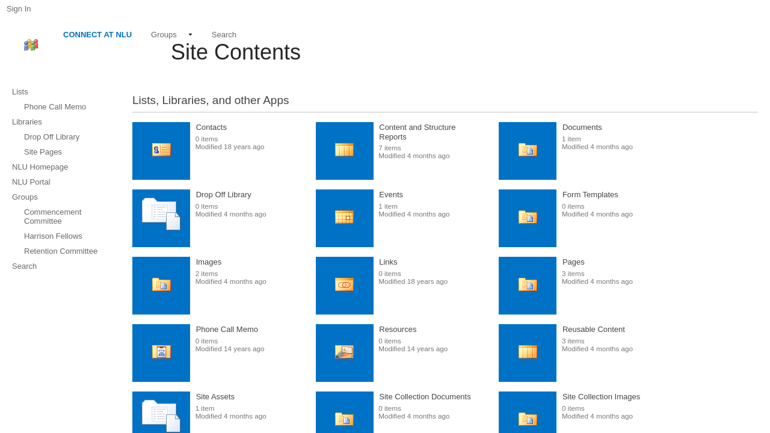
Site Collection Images (601, 396)
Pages (573, 261)
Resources (397, 329)
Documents (582, 127)
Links (388, 261)
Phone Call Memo (227, 329)
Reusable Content (593, 329)
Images (209, 261)
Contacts (211, 127)
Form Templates (590, 194)
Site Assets (215, 396)
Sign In (19, 8)
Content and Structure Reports (417, 132)
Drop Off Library (223, 194)
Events (391, 194)
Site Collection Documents (424, 396)
